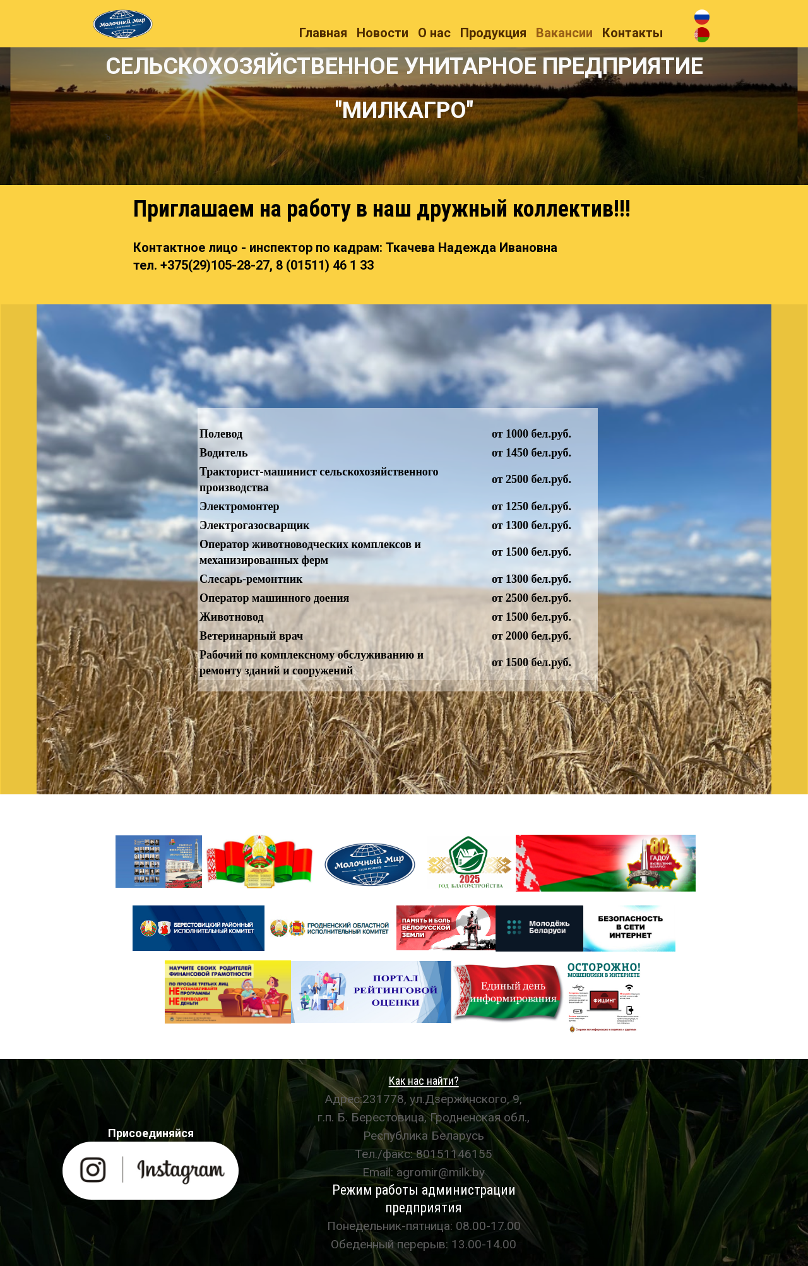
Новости (382, 32)
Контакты (632, 32)
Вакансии (564, 32)
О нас (434, 32)
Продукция (493, 32)
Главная (323, 32)
